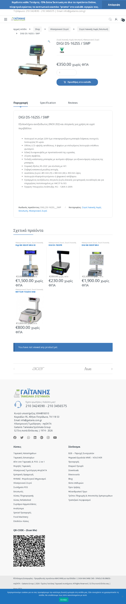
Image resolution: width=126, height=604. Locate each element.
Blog (70, 478)
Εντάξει (64, 600)
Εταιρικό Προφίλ (76, 466)
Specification (48, 102)
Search (110, 19)
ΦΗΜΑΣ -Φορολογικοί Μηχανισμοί (29, 478)
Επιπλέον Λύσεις (21, 521)
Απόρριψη (114, 4)
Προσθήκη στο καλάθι (79, 82)
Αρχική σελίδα (19, 29)
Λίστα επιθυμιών (76, 483)
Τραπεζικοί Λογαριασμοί (79, 500)
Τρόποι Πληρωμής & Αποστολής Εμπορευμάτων (90, 495)
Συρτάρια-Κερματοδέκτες (24, 504)
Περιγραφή (20, 102)
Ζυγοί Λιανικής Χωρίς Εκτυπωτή (93, 29)
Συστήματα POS (20, 487)
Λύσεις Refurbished (22, 500)
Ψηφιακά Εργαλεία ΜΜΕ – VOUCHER (85, 457)
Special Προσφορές (22, 512)
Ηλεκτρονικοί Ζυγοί (59, 29)
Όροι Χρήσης (74, 487)
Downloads (73, 470)
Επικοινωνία (74, 474)
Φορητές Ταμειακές (22, 466)
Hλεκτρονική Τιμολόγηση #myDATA (30, 470)
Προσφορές (73, 461)
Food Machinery (20, 516)
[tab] (20, 104)
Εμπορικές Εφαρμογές (23, 474)
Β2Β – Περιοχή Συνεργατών (81, 453)
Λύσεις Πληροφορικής (23, 495)
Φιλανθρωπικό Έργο (77, 491)
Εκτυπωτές (18, 491)
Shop (37, 29)
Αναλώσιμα (18, 508)
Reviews (73, 102)
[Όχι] (122, 596)
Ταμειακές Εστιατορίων (23, 457)
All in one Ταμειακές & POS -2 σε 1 (29, 461)
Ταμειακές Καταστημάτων (24, 453)
